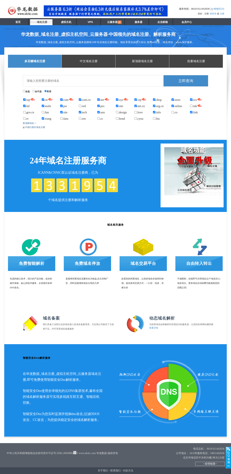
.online (176, 106)
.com (67, 99)
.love (138, 112)
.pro (100, 106)
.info (157, 112)
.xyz (122, 99)
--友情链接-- (210, 463)
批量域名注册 (196, 61)
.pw (63, 106)
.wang (46, 118)
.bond (120, 118)
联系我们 (115, 470)
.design (121, 112)
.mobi (46, 106)
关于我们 (103, 470)
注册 (222, 13)
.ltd (26, 106)
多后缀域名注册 (34, 61)
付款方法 (128, 470)
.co (174, 112)
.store (175, 99)
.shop (157, 99)
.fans (64, 118)
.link (194, 112)
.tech (83, 112)
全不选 (37, 91)
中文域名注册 (89, 61)
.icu (196, 99)
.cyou (138, 118)
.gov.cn (28, 112)
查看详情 (153, 328)
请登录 (213, 13)
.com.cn (85, 99)
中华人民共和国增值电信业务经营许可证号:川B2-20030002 (40, 453)
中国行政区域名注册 (34, 127)
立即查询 (185, 81)
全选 (26, 91)
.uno (101, 112)
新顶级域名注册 (142, 61)
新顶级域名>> (30, 123)
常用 (47, 91)
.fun (45, 112)
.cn (47, 99)
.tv (26, 118)
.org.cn (158, 106)
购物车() (219, 8)
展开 (228, 457)
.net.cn (139, 106)
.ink (196, 105)
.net (103, 99)
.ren (82, 118)
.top (29, 99)
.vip (140, 99)
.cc (100, 118)
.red (82, 106)
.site (119, 106)
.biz (156, 118)
